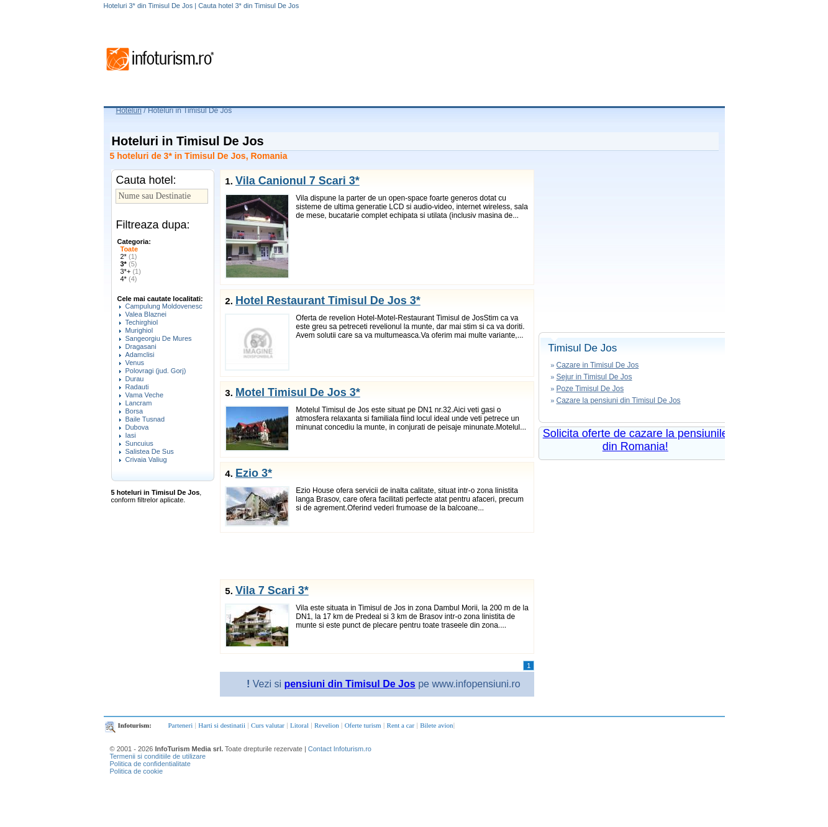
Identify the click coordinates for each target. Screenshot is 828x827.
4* (129, 278)
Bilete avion (436, 725)
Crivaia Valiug (146, 459)
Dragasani (141, 346)
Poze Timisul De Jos (590, 388)
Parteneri (180, 725)
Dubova (137, 427)
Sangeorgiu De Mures (158, 338)
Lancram (138, 403)
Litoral (299, 725)
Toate (130, 249)
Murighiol (139, 330)
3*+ (131, 271)
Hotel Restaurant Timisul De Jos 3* (328, 300)
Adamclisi (140, 354)
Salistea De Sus (149, 451)
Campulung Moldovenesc (163, 306)
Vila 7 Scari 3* (272, 590)
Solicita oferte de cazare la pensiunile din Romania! (635, 440)
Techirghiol (141, 322)
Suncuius (139, 443)
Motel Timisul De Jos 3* (297, 392)
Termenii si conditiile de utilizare (158, 756)
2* (129, 256)
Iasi (130, 435)
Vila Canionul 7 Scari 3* (297, 180)
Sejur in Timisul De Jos (594, 377)
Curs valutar (267, 725)
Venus (135, 362)
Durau (134, 378)
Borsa (134, 411)
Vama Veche (144, 395)
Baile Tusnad (145, 419)
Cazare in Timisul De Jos (597, 365)
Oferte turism (363, 725)
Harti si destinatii (221, 725)
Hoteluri (129, 110)
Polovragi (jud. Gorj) (155, 370)
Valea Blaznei (145, 314)
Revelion (326, 725)
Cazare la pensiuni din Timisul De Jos (618, 400)
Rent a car (401, 725)
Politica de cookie (136, 771)
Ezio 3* (253, 473)
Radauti (137, 387)
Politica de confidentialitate (150, 763)
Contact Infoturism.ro (339, 748)
